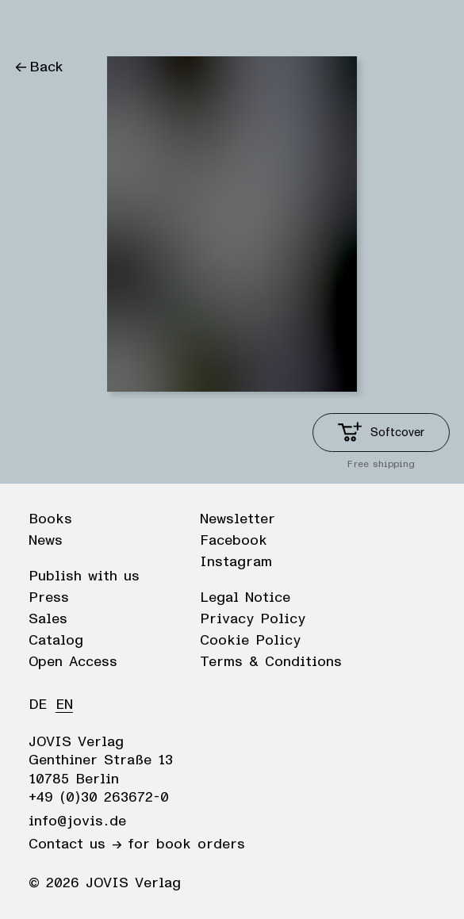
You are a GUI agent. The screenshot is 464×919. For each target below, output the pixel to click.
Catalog (56, 641)
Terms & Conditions (271, 662)
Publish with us (84, 576)
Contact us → (75, 844)
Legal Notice (245, 598)
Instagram (236, 562)
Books (50, 519)
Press (49, 598)
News (46, 541)
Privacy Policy (252, 619)
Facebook (233, 541)
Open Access (73, 662)
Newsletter (237, 519)
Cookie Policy (250, 641)
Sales (48, 619)
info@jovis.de (77, 821)
